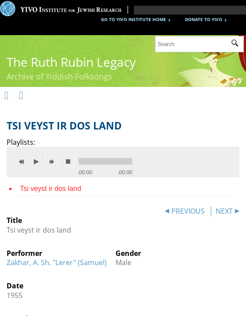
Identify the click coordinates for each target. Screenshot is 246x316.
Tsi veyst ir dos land (50, 188)
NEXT (224, 211)
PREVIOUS (188, 211)
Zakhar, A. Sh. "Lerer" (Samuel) (57, 262)
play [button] (39, 159)
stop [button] (70, 161)
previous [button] (23, 161)
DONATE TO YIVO (203, 19)
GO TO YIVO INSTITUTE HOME (133, 19)
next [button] (53, 161)
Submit (237, 44)
